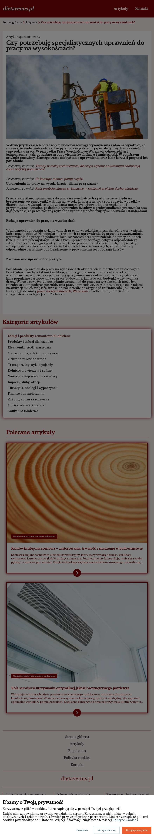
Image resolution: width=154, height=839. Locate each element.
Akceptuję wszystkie (137, 830)
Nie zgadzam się (107, 830)
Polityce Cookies (125, 820)
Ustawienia (82, 830)
